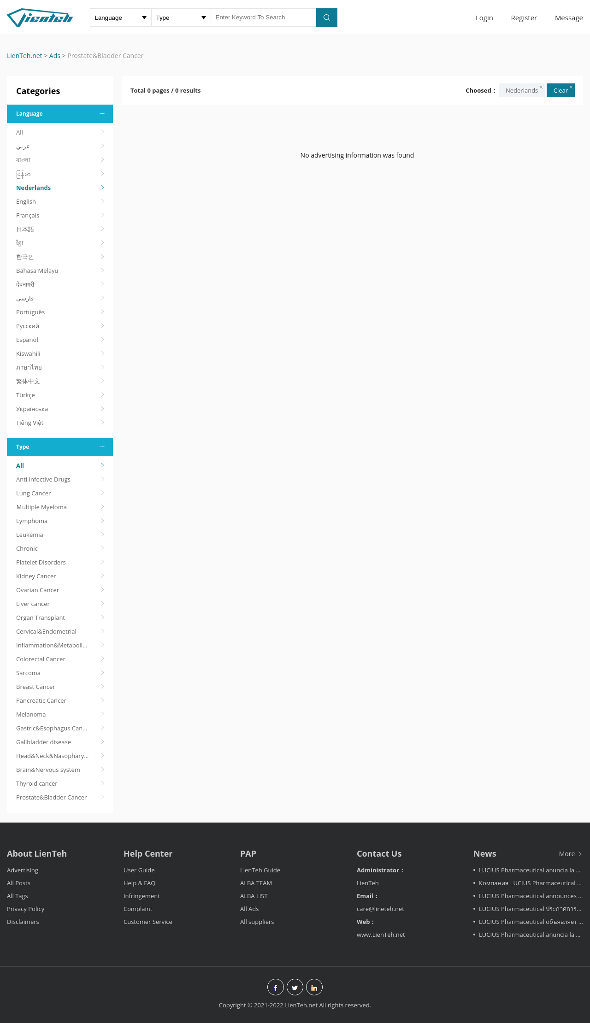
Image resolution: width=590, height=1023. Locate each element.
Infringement (142, 896)
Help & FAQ (139, 883)
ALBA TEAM (256, 883)
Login (484, 17)
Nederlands (525, 89)
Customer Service (148, 921)
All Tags (17, 896)
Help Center (148, 853)
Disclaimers (23, 921)
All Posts (18, 883)
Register (524, 17)
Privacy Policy (25, 909)
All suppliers (257, 921)
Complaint (138, 909)
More (571, 853)
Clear (564, 89)
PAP (248, 853)
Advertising (22, 870)
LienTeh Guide (260, 870)
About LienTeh (37, 853)
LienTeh (368, 883)
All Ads (249, 909)
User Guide (139, 870)
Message (569, 17)
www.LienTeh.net (381, 934)
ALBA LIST (254, 896)
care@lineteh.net (380, 909)
